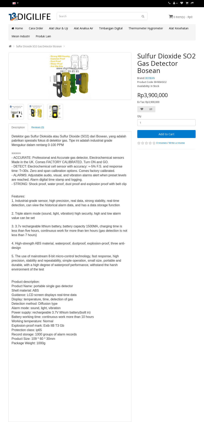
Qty (139, 116)
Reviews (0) (37, 127)
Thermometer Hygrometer (145, 28)
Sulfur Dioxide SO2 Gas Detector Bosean (39, 46)
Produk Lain (43, 36)
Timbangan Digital (111, 28)
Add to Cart (166, 134)
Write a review (177, 143)
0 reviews (161, 143)
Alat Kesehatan (178, 28)
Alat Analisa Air (83, 28)
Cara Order (36, 28)
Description (18, 127)
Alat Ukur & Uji (58, 28)
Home (17, 28)
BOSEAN (150, 78)
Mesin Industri (21, 36)
